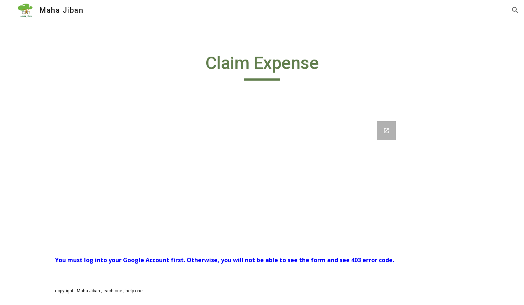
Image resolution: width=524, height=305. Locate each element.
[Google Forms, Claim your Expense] (262, 178)
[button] (515, 10)
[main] (262, 66)
